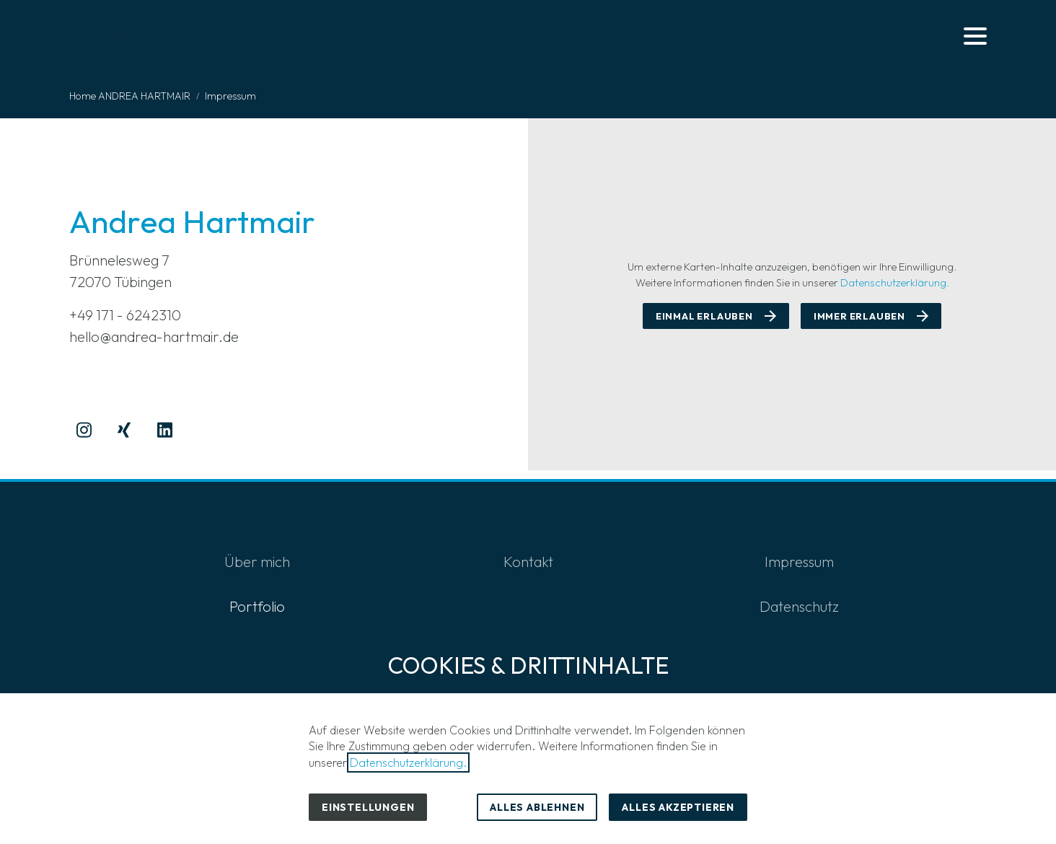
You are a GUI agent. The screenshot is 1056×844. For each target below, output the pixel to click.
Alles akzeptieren (678, 807)
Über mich (257, 562)
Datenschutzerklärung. (894, 282)
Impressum (799, 562)
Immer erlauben (859, 316)
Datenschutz (799, 606)
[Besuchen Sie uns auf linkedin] (164, 430)
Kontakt (528, 562)
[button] (975, 36)
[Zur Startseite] (115, 36)
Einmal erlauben (704, 316)
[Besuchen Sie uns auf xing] (124, 430)
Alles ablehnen (537, 807)
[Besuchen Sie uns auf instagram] (83, 430)
